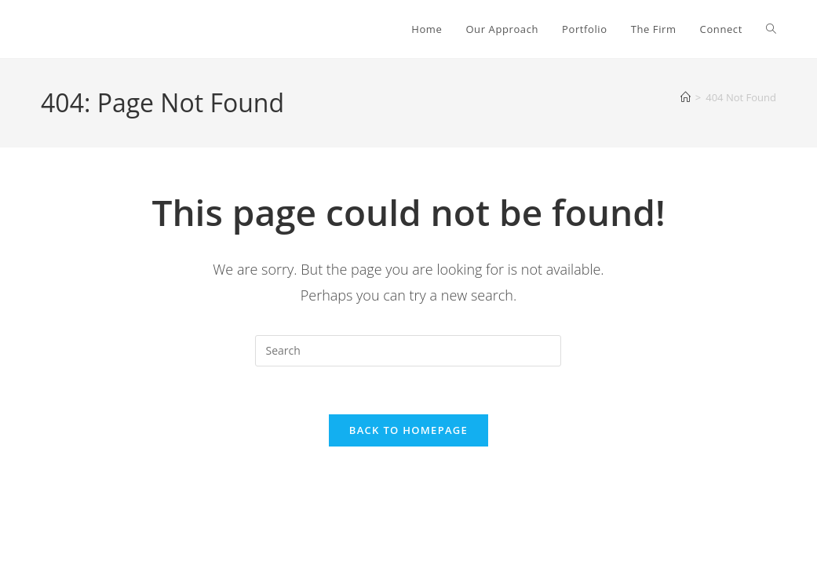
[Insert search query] (408, 350)
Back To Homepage (408, 430)
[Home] (685, 97)
